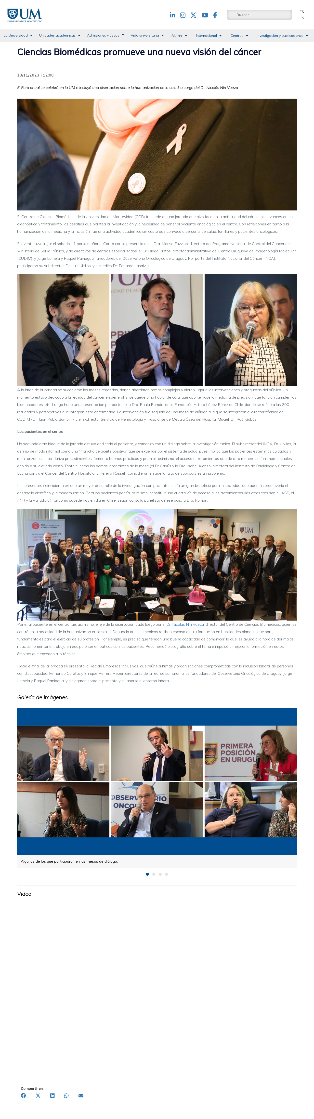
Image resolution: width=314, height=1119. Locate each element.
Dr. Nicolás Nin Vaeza (185, 624)
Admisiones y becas (103, 35)
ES (302, 12)
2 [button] (153, 874)
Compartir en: (32, 1088)
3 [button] (160, 874)
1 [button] (147, 874)
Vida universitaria (145, 35)
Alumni (177, 35)
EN (302, 18)
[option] (157, 788)
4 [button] (166, 874)
